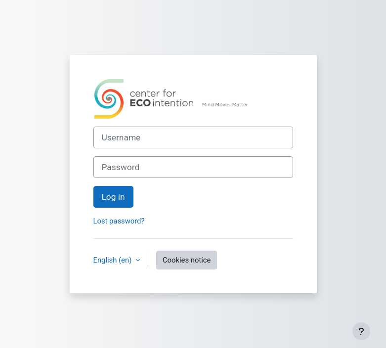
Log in (113, 197)
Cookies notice (187, 260)
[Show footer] (361, 331)
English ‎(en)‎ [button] (113, 260)
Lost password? (119, 221)
